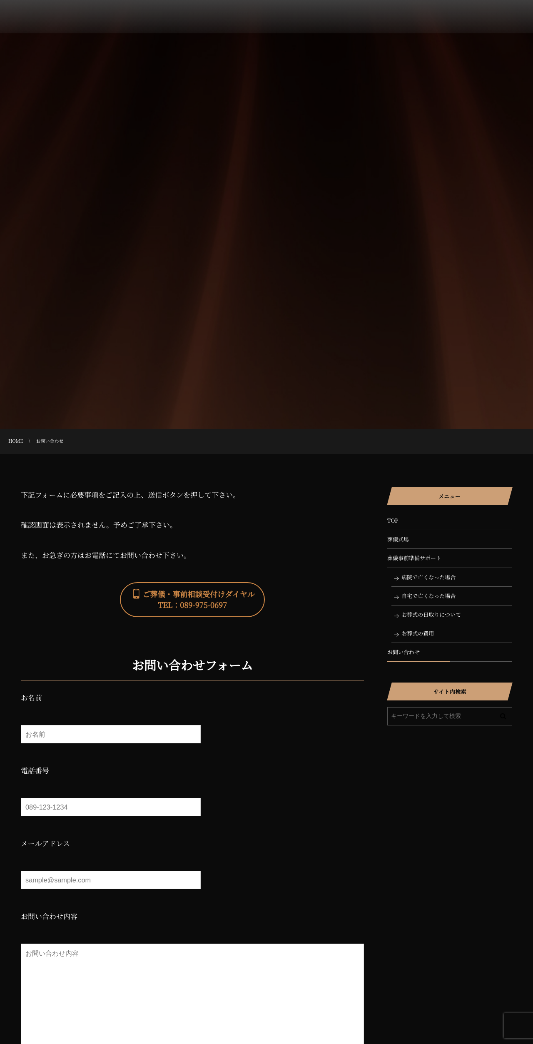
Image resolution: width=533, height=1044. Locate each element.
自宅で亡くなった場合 (428, 596)
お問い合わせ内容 (49, 916)
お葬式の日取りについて (431, 614)
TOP (393, 520)
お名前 (31, 697)
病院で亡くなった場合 (428, 577)
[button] (192, 599)
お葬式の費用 (417, 633)
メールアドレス (45, 843)
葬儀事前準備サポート (414, 558)
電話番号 (35, 770)
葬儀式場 (398, 539)
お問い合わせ (403, 652)
